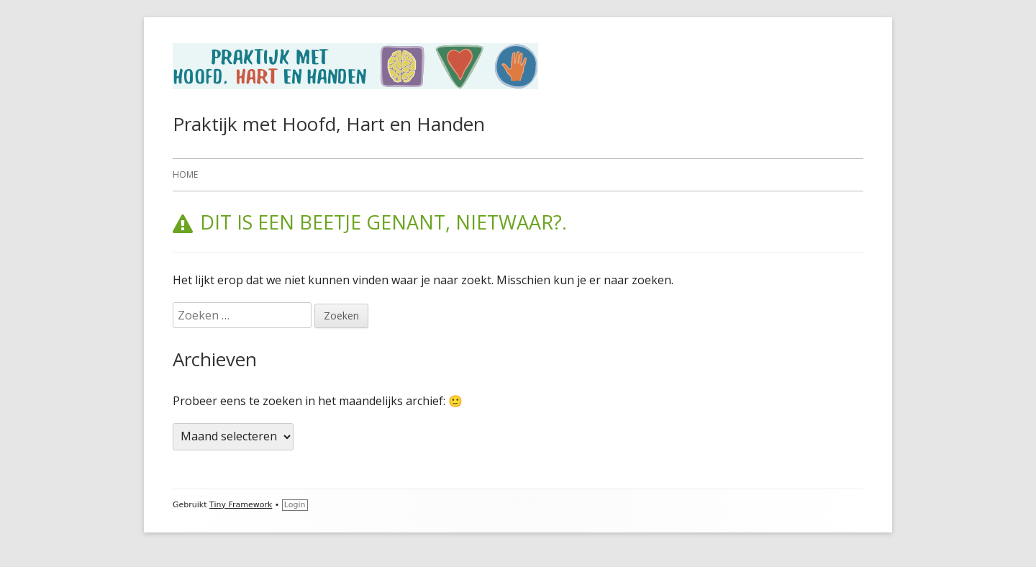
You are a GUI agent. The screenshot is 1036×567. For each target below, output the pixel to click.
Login (295, 504)
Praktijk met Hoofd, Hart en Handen (329, 124)
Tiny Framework (240, 504)
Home (185, 174)
